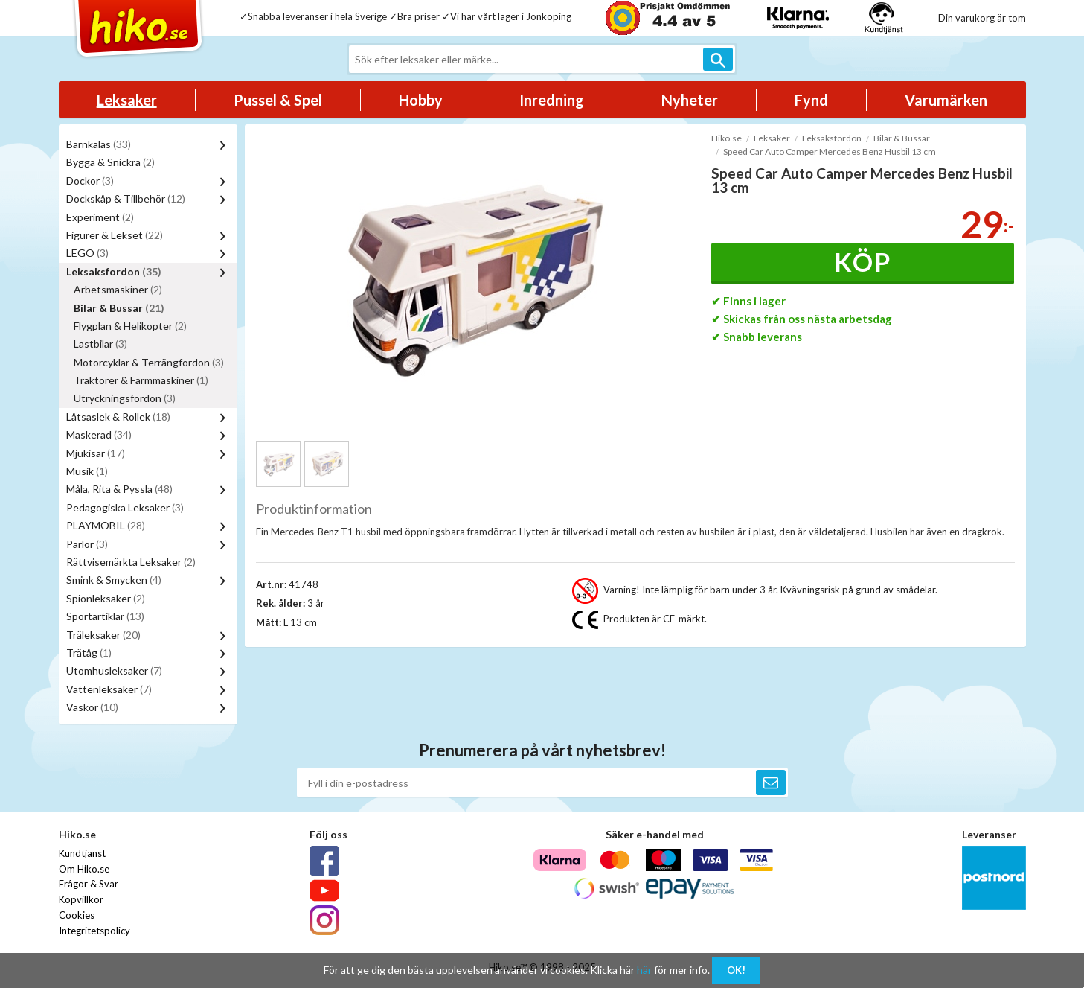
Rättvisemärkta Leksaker (131, 561)
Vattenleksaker (109, 689)
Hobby (421, 100)
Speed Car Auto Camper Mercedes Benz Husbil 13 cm (829, 151)
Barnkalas (98, 144)
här (644, 969)
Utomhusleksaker (114, 670)
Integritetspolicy (94, 931)
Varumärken (946, 100)
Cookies (76, 915)
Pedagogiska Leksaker (125, 507)
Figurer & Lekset (114, 235)
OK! (736, 970)
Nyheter (689, 100)
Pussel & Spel (278, 100)
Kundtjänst (82, 853)
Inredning (551, 100)
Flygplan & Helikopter (130, 325)
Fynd (811, 100)
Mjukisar (95, 453)
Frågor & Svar (88, 884)
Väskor (92, 707)
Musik (87, 471)
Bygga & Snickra (110, 162)
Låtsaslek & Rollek (118, 416)
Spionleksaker (105, 598)
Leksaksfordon (113, 271)
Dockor (90, 180)
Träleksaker (103, 634)
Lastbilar (100, 343)
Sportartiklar (105, 616)
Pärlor (87, 544)
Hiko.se (726, 138)
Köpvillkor (81, 899)
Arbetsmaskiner (118, 289)
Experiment (100, 217)
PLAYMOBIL (105, 525)
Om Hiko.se (84, 869)
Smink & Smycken (113, 579)
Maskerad (99, 434)
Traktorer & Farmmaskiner (141, 380)
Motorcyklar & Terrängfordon (149, 362)
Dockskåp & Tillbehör (125, 198)
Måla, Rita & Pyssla (119, 488)
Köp (862, 261)
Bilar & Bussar (119, 308)
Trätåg (89, 652)
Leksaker (127, 100)
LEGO (87, 252)
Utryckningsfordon (125, 398)
